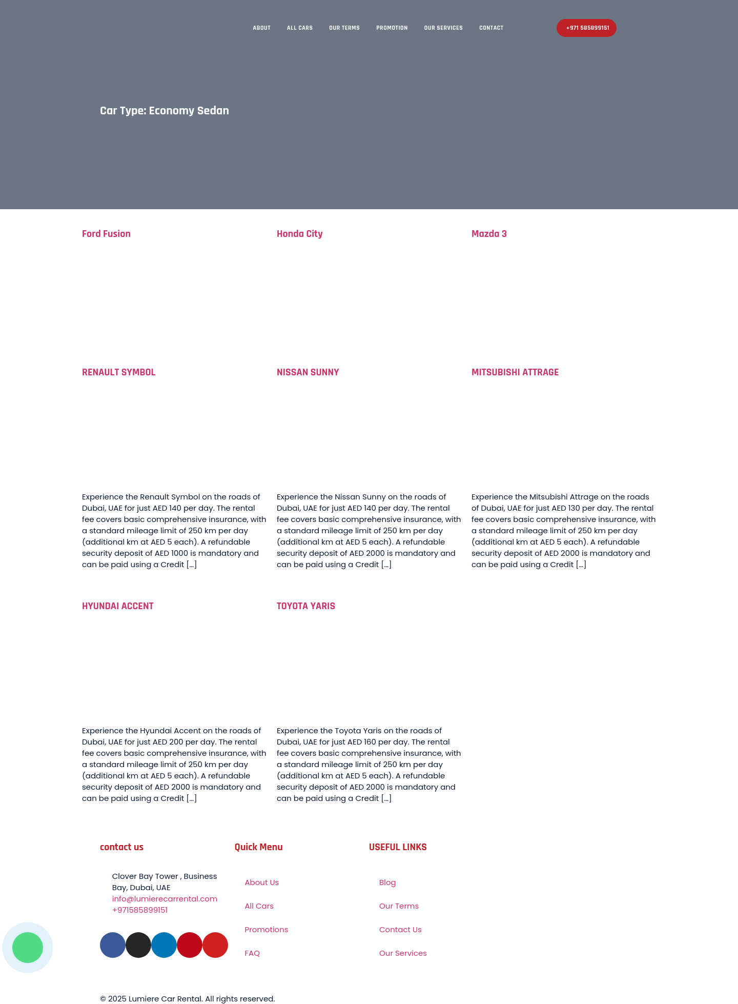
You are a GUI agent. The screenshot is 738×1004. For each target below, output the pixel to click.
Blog (387, 882)
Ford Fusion (106, 233)
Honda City (300, 233)
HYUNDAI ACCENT (118, 606)
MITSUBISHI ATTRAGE (515, 372)
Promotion (392, 28)
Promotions (267, 929)
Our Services (443, 28)
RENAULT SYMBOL (119, 372)
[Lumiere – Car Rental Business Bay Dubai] (571, 918)
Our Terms (344, 28)
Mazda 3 (489, 233)
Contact (491, 28)
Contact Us (400, 929)
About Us (262, 882)
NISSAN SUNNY (308, 372)
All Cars (300, 28)
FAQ (252, 953)
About (262, 28)
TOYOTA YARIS (306, 606)
